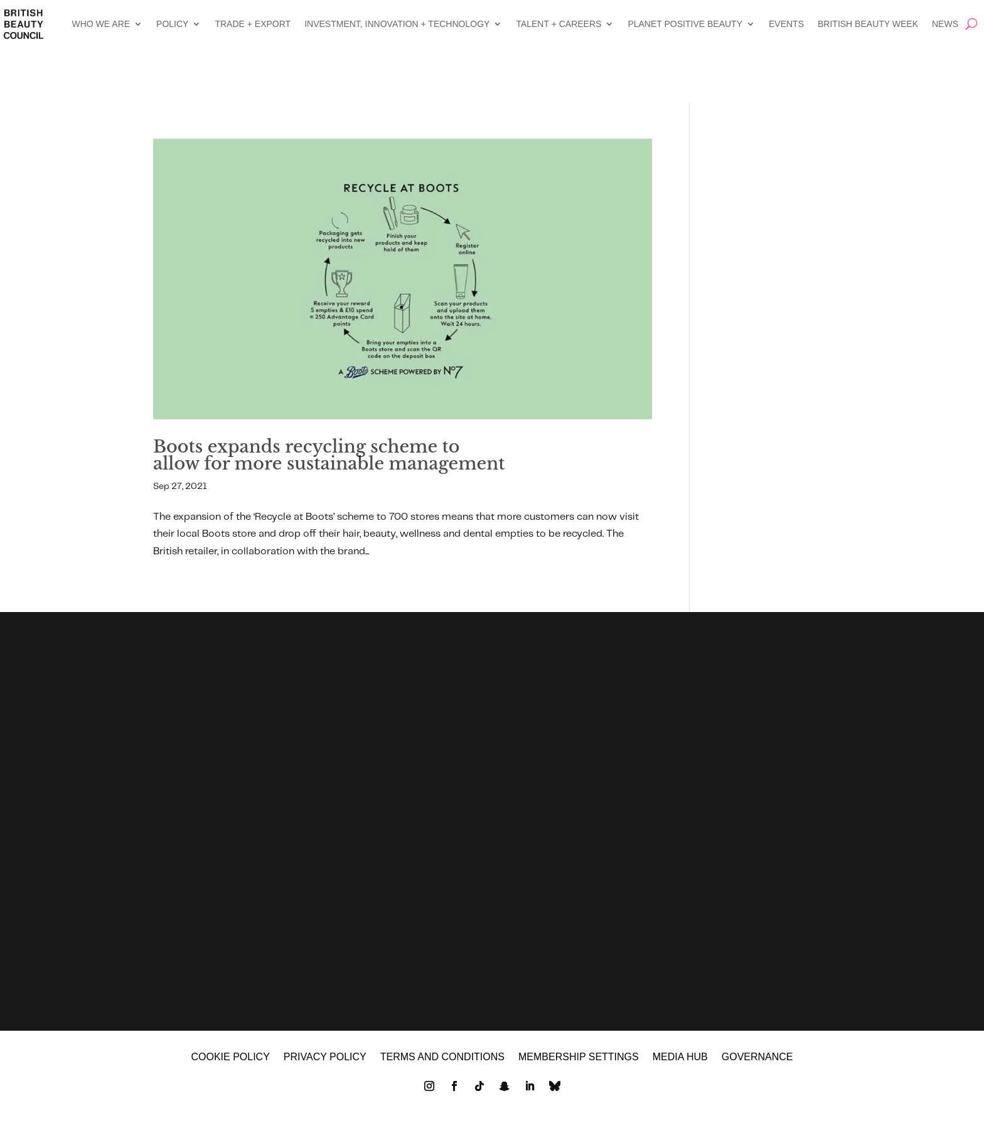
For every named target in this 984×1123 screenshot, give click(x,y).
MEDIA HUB (680, 1062)
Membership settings (578, 1062)
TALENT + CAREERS (558, 24)
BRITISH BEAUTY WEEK (868, 24)
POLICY (172, 24)
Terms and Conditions (442, 1062)
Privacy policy (325, 1062)
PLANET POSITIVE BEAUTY (685, 24)
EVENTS (786, 24)
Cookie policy (230, 1062)
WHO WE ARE (101, 24)
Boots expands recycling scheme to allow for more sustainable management (329, 455)
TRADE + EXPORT (253, 24)
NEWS (945, 24)
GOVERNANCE (757, 1062)
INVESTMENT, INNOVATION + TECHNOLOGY (396, 24)
